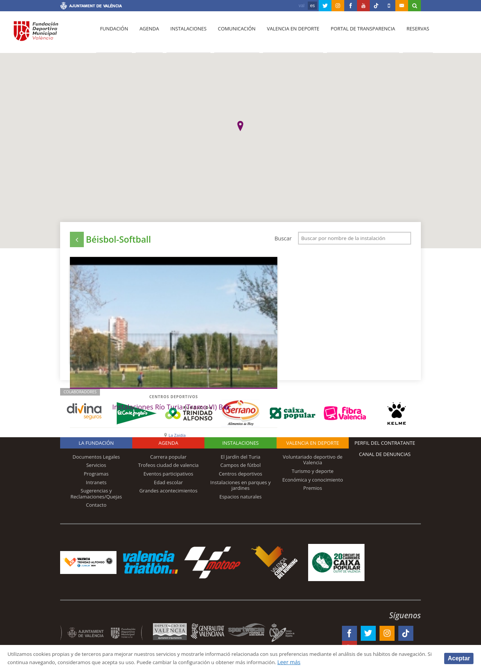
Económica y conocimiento (312, 482)
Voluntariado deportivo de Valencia (313, 462)
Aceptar (459, 658)
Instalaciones (185, 34)
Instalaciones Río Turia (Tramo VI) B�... (109, 337)
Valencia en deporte (287, 34)
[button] (240, 126)
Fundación (113, 34)
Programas (96, 476)
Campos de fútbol (240, 467)
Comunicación (232, 34)
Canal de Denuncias (385, 456)
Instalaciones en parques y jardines (240, 488)
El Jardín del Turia (240, 459)
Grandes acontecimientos (168, 493)
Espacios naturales (240, 499)
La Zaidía (113, 361)
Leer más (348, 662)
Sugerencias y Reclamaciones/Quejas (96, 496)
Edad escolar (168, 485)
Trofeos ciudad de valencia (168, 467)
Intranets (96, 485)
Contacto (96, 507)
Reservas (409, 34)
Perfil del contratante (384, 445)
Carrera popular (168, 459)
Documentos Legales (96, 459)
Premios (312, 490)
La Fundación (96, 445)
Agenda (147, 34)
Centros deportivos (109, 318)
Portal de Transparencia (355, 34)
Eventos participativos (169, 476)
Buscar (283, 238)
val (301, 5)
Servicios (96, 467)
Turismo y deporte (312, 473)
